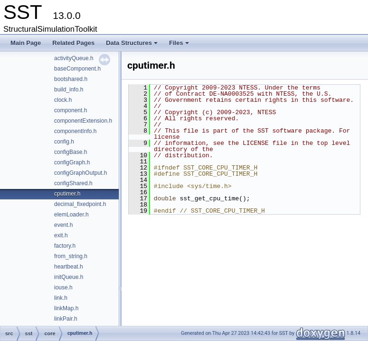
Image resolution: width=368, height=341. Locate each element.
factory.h (64, 245)
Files (179, 45)
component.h (70, 110)
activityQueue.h (74, 58)
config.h (64, 141)
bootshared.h (70, 79)
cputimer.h (67, 193)
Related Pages (73, 42)
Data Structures (132, 45)
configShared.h (73, 183)
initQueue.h (68, 277)
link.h (60, 298)
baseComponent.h (77, 68)
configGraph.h (72, 162)
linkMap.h (66, 308)
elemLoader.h (71, 214)
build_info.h (68, 89)
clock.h (63, 100)
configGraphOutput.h (80, 173)
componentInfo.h (75, 131)
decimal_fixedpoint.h (80, 204)
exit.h (61, 235)
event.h (63, 225)
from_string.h (70, 256)
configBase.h (70, 152)
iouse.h (63, 287)
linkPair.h (65, 318)
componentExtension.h (83, 120)
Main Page (25, 42)
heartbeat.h (68, 266)
